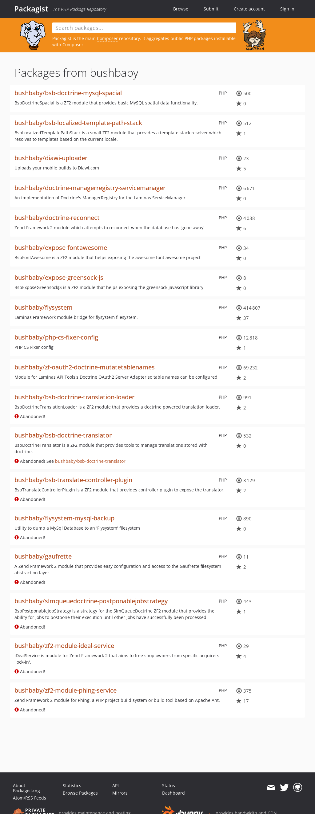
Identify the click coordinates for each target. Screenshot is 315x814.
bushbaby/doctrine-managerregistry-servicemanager (89, 188)
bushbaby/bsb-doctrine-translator (63, 435)
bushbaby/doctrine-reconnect (57, 218)
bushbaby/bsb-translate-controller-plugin (73, 480)
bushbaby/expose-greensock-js (58, 277)
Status (168, 785)
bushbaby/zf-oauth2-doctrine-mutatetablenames (84, 367)
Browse (180, 9)
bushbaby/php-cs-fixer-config (56, 337)
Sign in (287, 9)
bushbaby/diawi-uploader (50, 158)
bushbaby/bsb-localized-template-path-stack (78, 123)
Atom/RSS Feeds (29, 798)
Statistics (72, 785)
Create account (249, 9)
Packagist (31, 9)
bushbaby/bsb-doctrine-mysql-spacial (68, 93)
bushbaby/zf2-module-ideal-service (64, 645)
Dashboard (173, 793)
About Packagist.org (26, 788)
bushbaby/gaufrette (43, 556)
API (115, 785)
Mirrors (120, 793)
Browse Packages (80, 793)
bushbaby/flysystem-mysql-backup (64, 518)
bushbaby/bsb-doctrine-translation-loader (74, 397)
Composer (107, 38)
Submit (211, 9)
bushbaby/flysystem (43, 307)
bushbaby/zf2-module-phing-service (65, 690)
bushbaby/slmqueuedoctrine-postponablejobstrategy (91, 601)
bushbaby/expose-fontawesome (60, 247)
